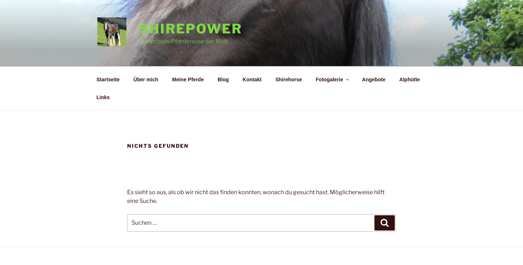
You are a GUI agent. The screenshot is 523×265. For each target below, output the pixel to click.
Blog (223, 79)
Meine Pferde (188, 79)
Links (103, 97)
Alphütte (409, 79)
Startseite (108, 79)
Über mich (145, 79)
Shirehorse (288, 79)
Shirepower (190, 29)
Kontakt (252, 79)
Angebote (374, 79)
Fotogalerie (333, 79)
